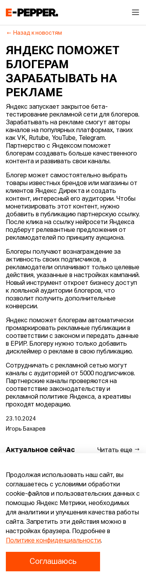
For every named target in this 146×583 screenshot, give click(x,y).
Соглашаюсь (53, 561)
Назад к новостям (34, 33)
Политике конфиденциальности (53, 541)
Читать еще (118, 450)
